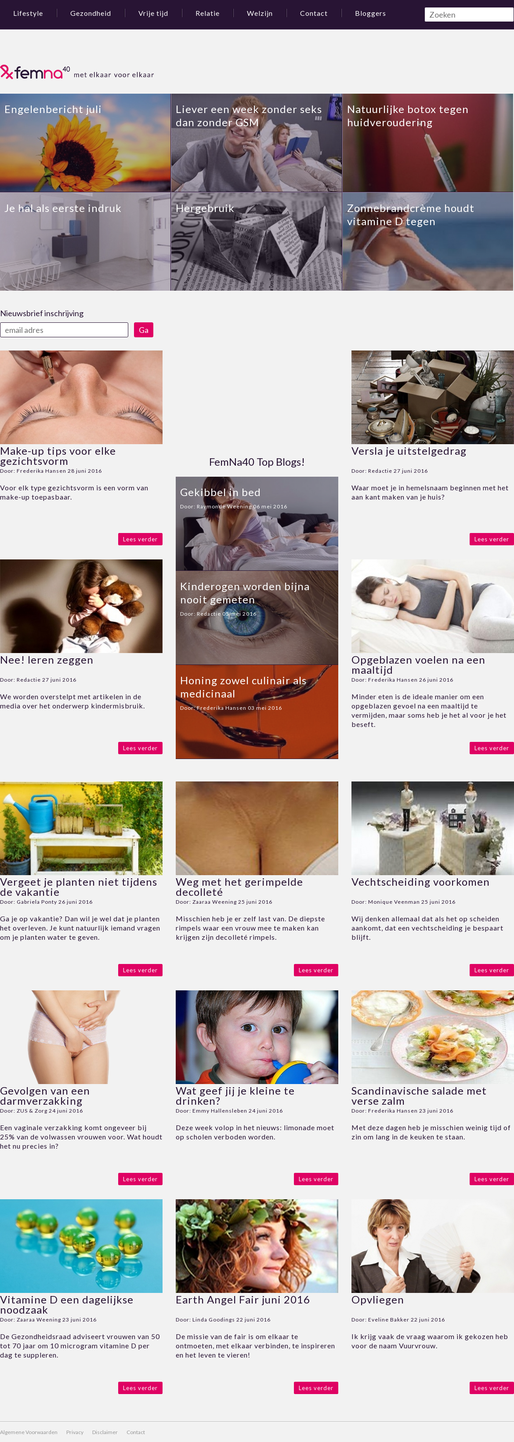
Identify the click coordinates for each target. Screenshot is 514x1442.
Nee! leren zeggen (47, 659)
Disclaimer (105, 1432)
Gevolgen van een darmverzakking (45, 1095)
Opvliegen (377, 1299)
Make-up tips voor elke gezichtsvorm (58, 455)
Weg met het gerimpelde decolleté (239, 886)
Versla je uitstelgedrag (409, 450)
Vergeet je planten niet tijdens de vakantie (78, 886)
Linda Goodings (213, 1319)
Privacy (74, 1432)
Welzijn (260, 13)
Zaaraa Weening (214, 901)
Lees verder (140, 539)
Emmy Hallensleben (219, 1110)
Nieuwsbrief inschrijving (41, 313)
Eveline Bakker (388, 1319)
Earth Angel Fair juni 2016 (243, 1299)
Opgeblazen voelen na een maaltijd (418, 664)
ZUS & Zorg (32, 1110)
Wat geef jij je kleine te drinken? (235, 1095)
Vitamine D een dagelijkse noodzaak (67, 1304)
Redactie (29, 679)
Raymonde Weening (224, 506)
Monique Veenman (394, 901)
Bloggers (370, 13)
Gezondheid (90, 13)
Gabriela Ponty (37, 901)
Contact (314, 13)
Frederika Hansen (41, 470)
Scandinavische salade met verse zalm (419, 1095)
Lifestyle (28, 13)
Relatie (207, 13)
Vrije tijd (153, 13)
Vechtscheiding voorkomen (420, 881)
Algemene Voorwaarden (29, 1432)
